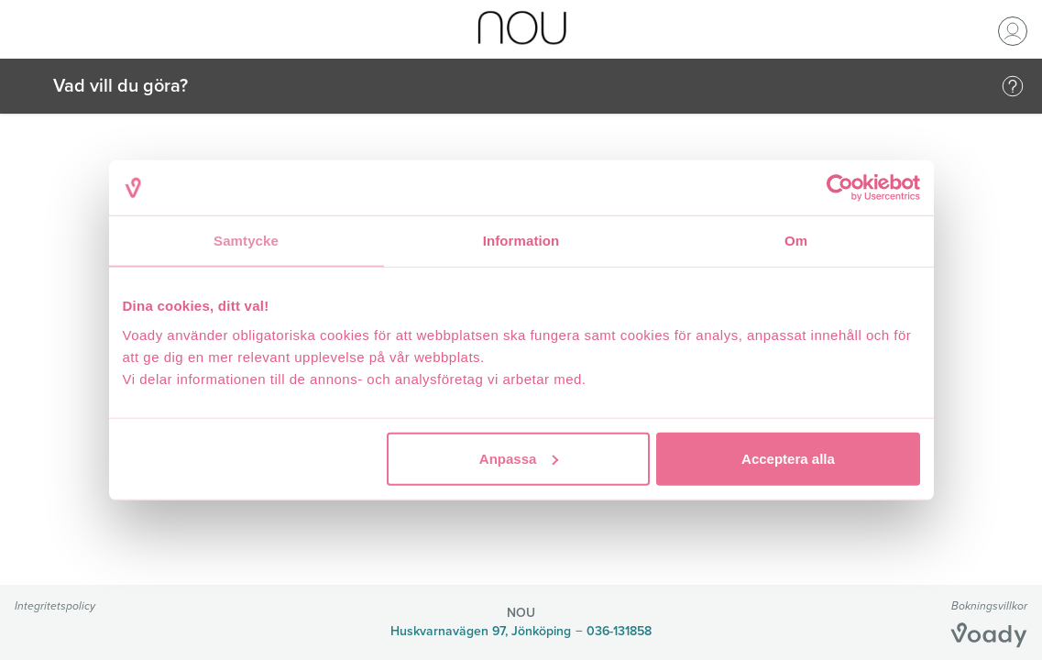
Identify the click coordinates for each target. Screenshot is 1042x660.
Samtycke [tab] (246, 240)
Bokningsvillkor (989, 605)
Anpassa (519, 458)
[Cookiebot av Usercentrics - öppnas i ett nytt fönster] (840, 188)
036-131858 (619, 631)
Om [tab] (795, 240)
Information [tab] (521, 240)
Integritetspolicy (55, 605)
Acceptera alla (788, 458)
